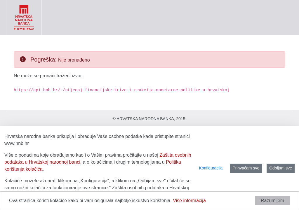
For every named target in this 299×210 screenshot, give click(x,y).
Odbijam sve (280, 168)
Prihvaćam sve (245, 168)
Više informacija (189, 200)
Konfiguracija (210, 168)
